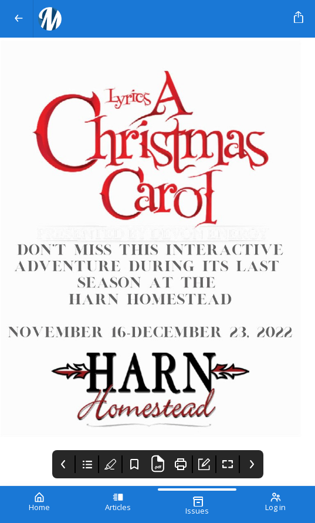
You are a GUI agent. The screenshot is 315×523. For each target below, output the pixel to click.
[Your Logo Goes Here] (161, 19)
